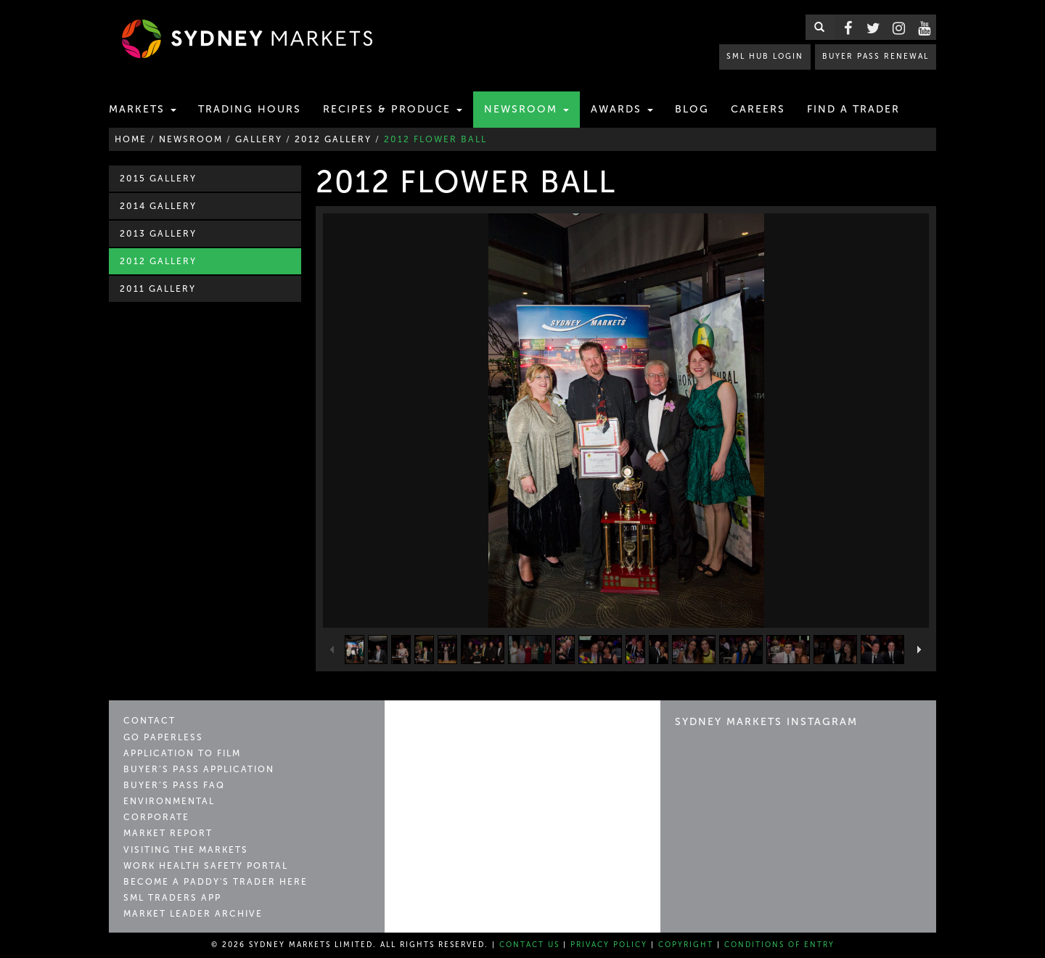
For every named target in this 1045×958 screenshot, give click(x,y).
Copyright (685, 945)
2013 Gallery (158, 234)
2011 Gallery (158, 289)
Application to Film (182, 753)
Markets (142, 109)
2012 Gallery (158, 261)
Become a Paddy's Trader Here (215, 882)
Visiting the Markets (185, 850)
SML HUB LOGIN (766, 56)
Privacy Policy (608, 945)
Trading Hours (249, 109)
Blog (692, 109)
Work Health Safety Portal (205, 866)
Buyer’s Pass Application (198, 769)
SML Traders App (172, 898)
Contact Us (529, 945)
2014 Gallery (158, 206)
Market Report (168, 833)
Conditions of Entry (779, 945)
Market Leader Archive (193, 914)
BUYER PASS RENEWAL (876, 56)
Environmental (169, 801)
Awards (622, 109)
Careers (758, 109)
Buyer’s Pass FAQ (174, 785)
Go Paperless (163, 737)
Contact (149, 721)
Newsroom (526, 109)
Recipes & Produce (392, 109)
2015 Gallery (158, 178)
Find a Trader (853, 109)
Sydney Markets (461, 728)
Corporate (156, 817)
